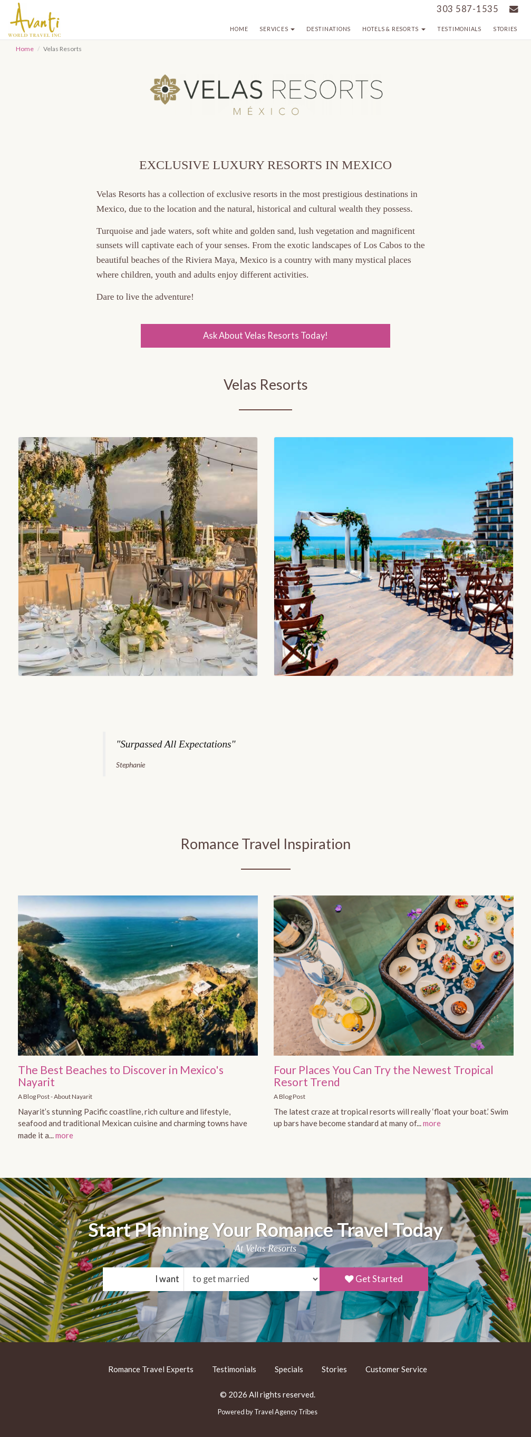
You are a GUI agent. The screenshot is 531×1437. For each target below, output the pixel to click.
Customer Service (396, 1369)
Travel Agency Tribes (285, 1412)
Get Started (374, 1279)
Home (239, 29)
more (64, 1135)
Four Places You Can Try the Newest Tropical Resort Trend (384, 1075)
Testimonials (459, 29)
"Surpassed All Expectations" (175, 744)
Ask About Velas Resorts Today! (265, 335)
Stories (505, 29)
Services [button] (277, 29)
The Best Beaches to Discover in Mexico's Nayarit (121, 1075)
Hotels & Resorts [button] (394, 29)
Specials (289, 1369)
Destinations (328, 29)
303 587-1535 (468, 9)
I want (167, 1279)
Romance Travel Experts (151, 1369)
